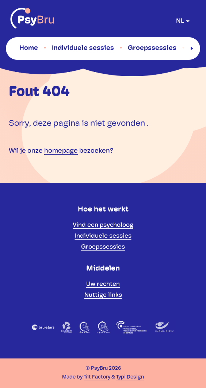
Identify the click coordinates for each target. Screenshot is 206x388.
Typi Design (130, 377)
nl (180, 21)
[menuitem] (28, 48)
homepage (61, 151)
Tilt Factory (97, 377)
